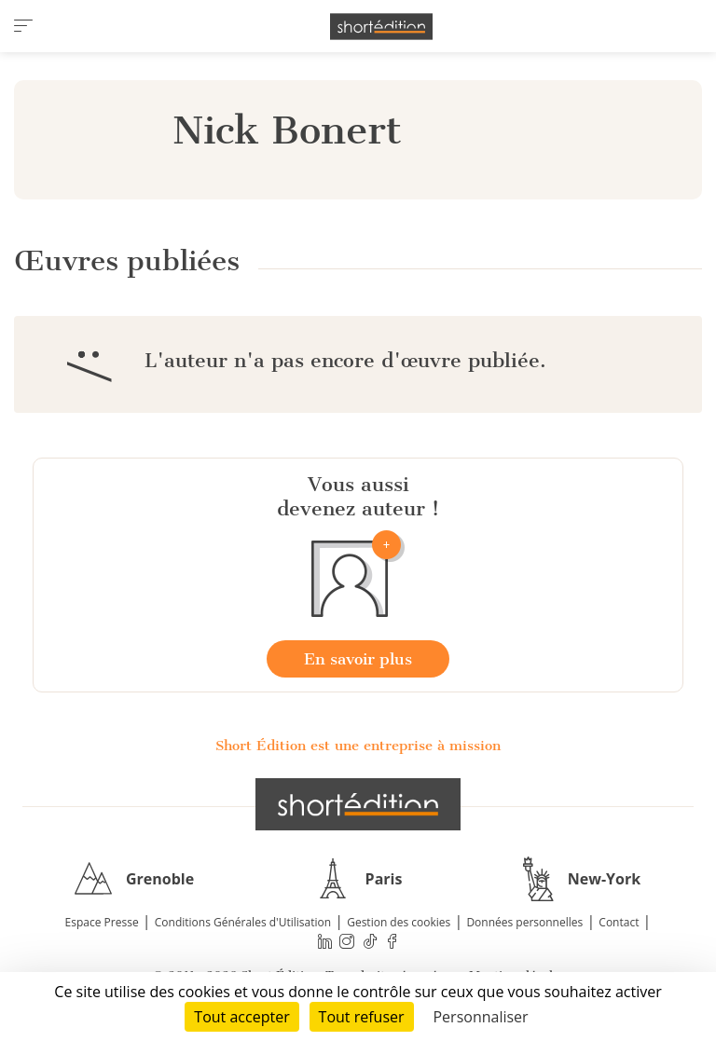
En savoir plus (358, 659)
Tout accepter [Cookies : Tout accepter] (241, 1017)
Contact (619, 922)
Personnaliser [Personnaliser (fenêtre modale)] (480, 1017)
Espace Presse (102, 922)
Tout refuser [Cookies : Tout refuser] (362, 1017)
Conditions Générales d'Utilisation (243, 922)
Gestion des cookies (398, 922)
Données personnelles (524, 922)
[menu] (23, 26)
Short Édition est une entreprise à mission (358, 745)
